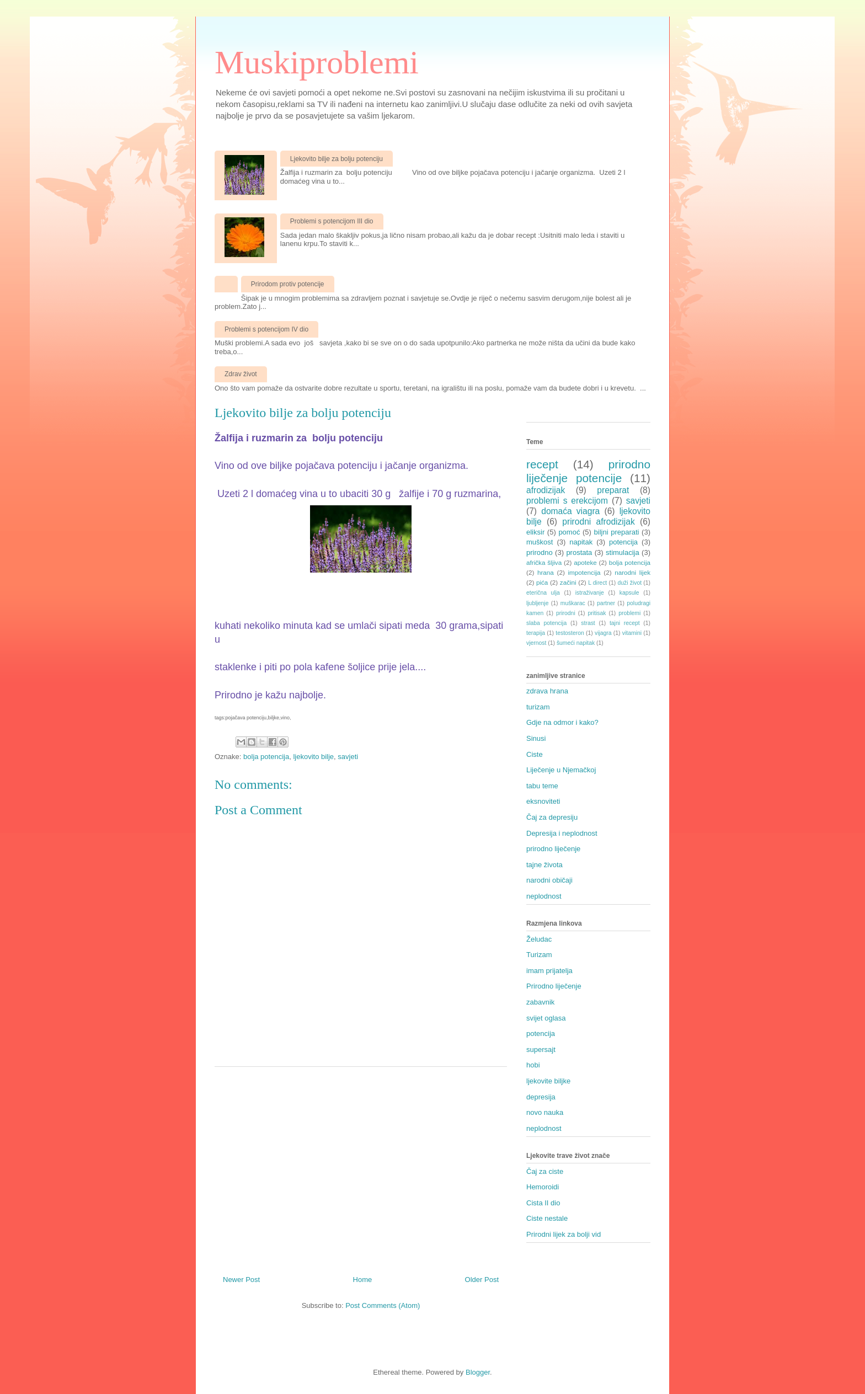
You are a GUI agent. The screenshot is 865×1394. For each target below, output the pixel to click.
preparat (613, 490)
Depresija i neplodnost (561, 833)
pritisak (597, 613)
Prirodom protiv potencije (287, 284)
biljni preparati (616, 532)
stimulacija (622, 552)
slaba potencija (546, 623)
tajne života (544, 865)
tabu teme (542, 786)
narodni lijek (632, 572)
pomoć (569, 532)
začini (568, 582)
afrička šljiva (544, 562)
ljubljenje (537, 603)
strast (588, 623)
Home (362, 1279)
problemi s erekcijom (567, 500)
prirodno (539, 552)
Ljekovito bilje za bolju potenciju (336, 159)
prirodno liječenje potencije (588, 471)
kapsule (629, 593)
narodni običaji (549, 880)
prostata (579, 552)
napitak (580, 542)
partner (606, 603)
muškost (539, 542)
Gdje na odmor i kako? (562, 722)
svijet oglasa (546, 1018)
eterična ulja (543, 593)
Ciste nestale (547, 1218)
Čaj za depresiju (552, 817)
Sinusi (536, 738)
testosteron (570, 633)
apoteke (585, 562)
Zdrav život (241, 374)
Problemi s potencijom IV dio (266, 329)
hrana (545, 572)
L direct (597, 583)
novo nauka (544, 1112)
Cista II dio (543, 1203)
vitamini (632, 633)
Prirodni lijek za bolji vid (563, 1234)
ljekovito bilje (313, 756)
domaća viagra (570, 511)
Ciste (534, 754)
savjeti (348, 756)
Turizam (539, 954)
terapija (535, 633)
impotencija (584, 572)
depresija (541, 1097)
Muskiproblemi (317, 62)
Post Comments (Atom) (382, 1305)
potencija (623, 542)
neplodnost (544, 896)
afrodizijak (545, 490)
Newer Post (241, 1279)
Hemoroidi (542, 1187)
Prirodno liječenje (553, 986)
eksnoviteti (543, 801)
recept (542, 464)
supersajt (541, 1049)
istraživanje (589, 593)
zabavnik (540, 1002)
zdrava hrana (547, 691)
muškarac (572, 603)
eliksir (535, 532)
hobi (533, 1065)
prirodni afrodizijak (598, 521)
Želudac (539, 939)
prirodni (565, 613)
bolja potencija (266, 756)
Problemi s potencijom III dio (331, 221)
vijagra (603, 633)
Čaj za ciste (544, 1171)
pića (542, 582)
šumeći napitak (576, 643)
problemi (629, 613)
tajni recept (625, 623)
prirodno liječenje (553, 849)
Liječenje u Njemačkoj (561, 770)
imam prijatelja (549, 970)
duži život (629, 583)
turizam (538, 707)
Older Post (482, 1279)
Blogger (478, 1372)
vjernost (536, 643)
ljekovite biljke (548, 1081)
